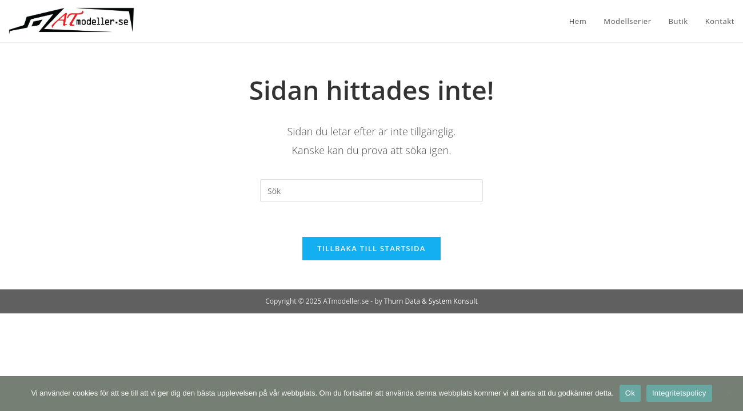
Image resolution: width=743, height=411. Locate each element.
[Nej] (728, 393)
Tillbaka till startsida (371, 248)
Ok (630, 393)
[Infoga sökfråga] (371, 190)
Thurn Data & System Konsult (431, 301)
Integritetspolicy (679, 393)
